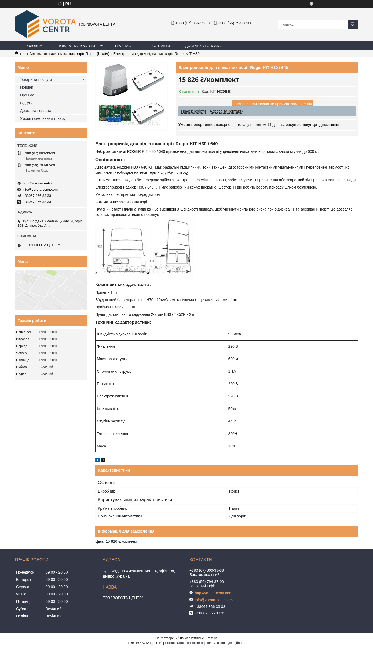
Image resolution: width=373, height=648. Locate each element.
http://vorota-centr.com (40, 183)
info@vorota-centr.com (40, 189)
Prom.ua (212, 638)
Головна (33, 46)
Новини (26, 87)
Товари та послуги (76, 46)
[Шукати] (353, 24)
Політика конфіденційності (226, 643)
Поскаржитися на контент (184, 643)
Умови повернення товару (42, 118)
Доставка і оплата (203, 46)
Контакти (161, 46)
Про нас (123, 46)
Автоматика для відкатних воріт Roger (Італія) (69, 54)
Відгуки (26, 103)
